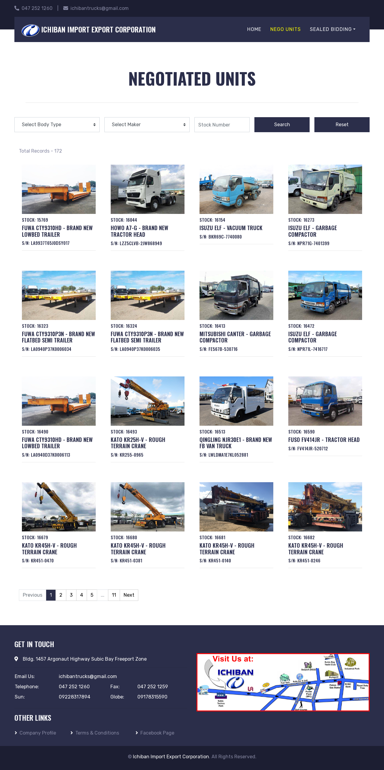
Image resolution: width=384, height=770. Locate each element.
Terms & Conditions (94, 733)
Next (129, 595)
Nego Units (285, 29)
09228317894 (74, 697)
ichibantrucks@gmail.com (96, 8)
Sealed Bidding (331, 29)
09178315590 (152, 697)
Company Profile (35, 733)
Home (254, 29)
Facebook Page (155, 733)
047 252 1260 (33, 8)
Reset (342, 124)
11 (114, 595)
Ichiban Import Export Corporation (171, 756)
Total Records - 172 (40, 151)
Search (282, 124)
